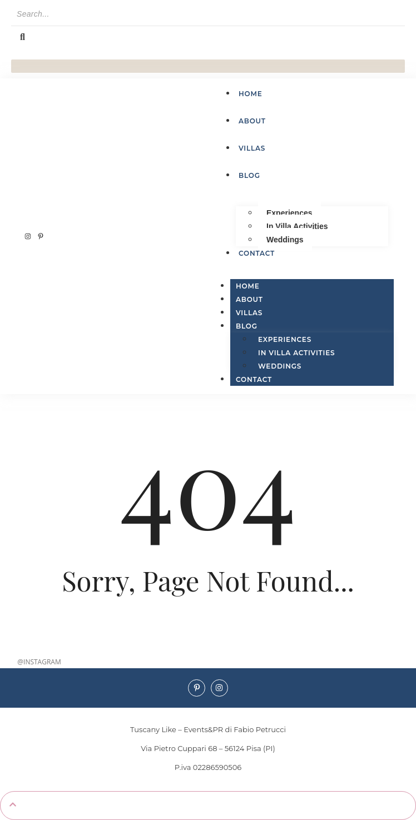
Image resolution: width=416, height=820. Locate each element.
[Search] (208, 14)
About (249, 299)
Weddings (285, 239)
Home (248, 286)
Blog (246, 326)
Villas (249, 313)
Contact (254, 379)
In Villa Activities (297, 226)
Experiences (289, 212)
